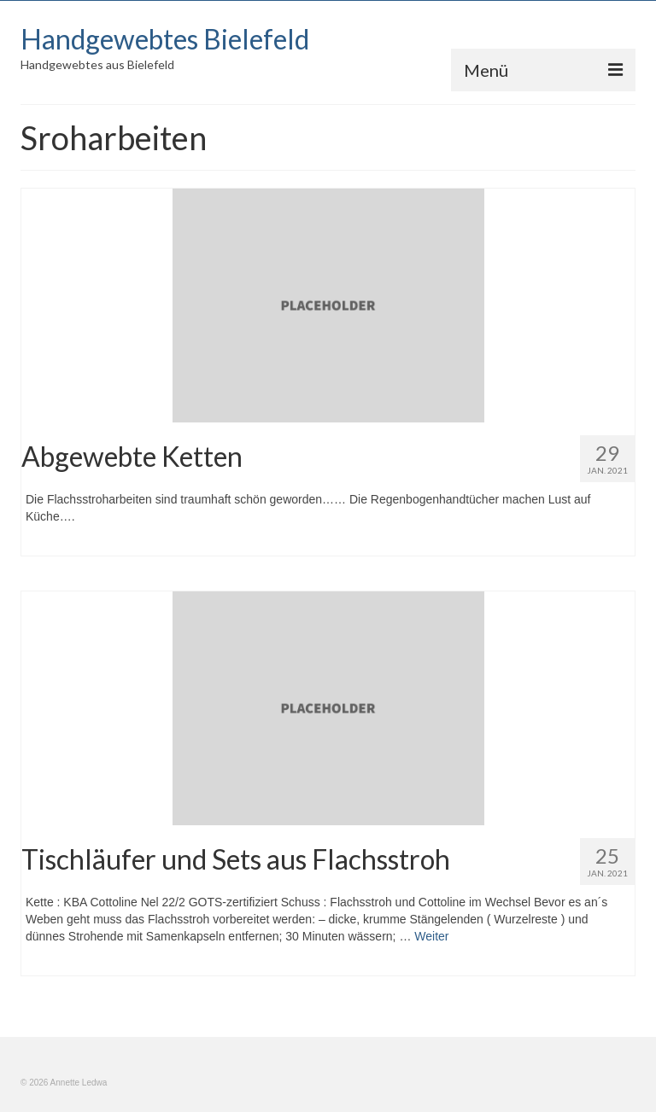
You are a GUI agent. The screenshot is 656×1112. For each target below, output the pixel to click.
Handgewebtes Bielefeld (164, 38)
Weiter (431, 936)
